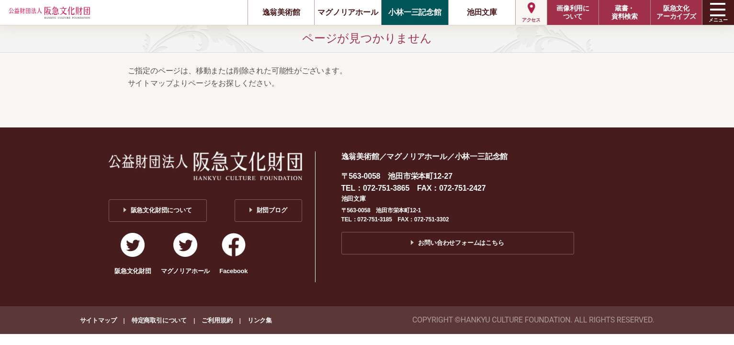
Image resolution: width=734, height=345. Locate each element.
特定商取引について (159, 320)
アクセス (531, 20)
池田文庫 (482, 12)
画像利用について (572, 12)
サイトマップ (98, 320)
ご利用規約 (217, 320)
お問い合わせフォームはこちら (461, 242)
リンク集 (260, 320)
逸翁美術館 (281, 12)
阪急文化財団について (161, 210)
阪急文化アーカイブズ (676, 12)
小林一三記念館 (414, 12)
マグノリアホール (347, 12)
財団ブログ (272, 210)
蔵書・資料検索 (624, 12)
